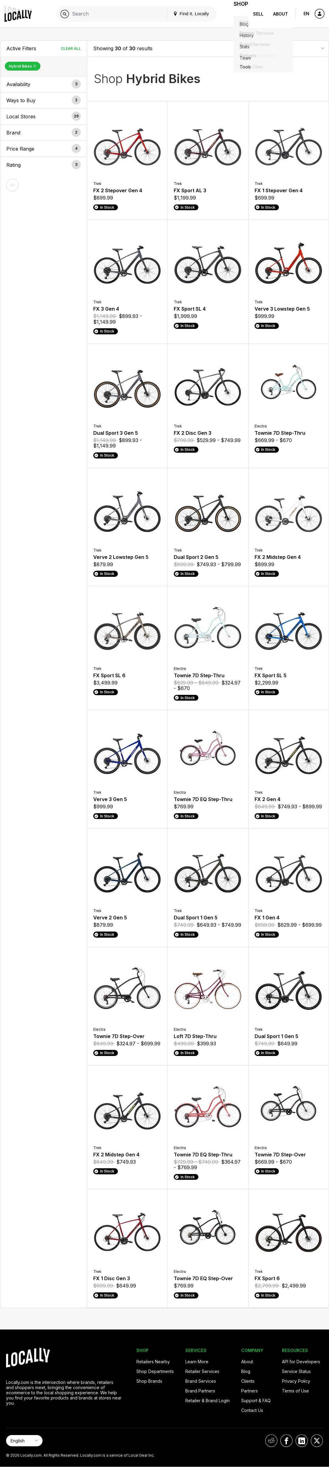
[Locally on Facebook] (286, 1440)
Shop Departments (155, 1371)
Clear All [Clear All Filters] (71, 48)
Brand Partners (200, 1390)
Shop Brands (149, 1381)
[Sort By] (292, 48)
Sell (258, 13)
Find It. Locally (184, 13)
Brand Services (200, 1381)
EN (306, 13)
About (280, 13)
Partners (249, 1390)
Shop (237, 13)
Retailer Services (202, 1371)
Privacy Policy (296, 1381)
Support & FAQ (256, 1400)
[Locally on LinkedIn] (302, 1440)
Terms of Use (295, 1390)
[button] (43, 84)
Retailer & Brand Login (207, 1400)
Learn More (196, 1361)
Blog (245, 1371)
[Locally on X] (317, 1440)
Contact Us (252, 1410)
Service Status (296, 1371)
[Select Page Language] (24, 1440)
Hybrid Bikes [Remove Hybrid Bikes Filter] (22, 66)
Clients (248, 1381)
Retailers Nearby (153, 1361)
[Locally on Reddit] (271, 1440)
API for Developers (301, 1361)
